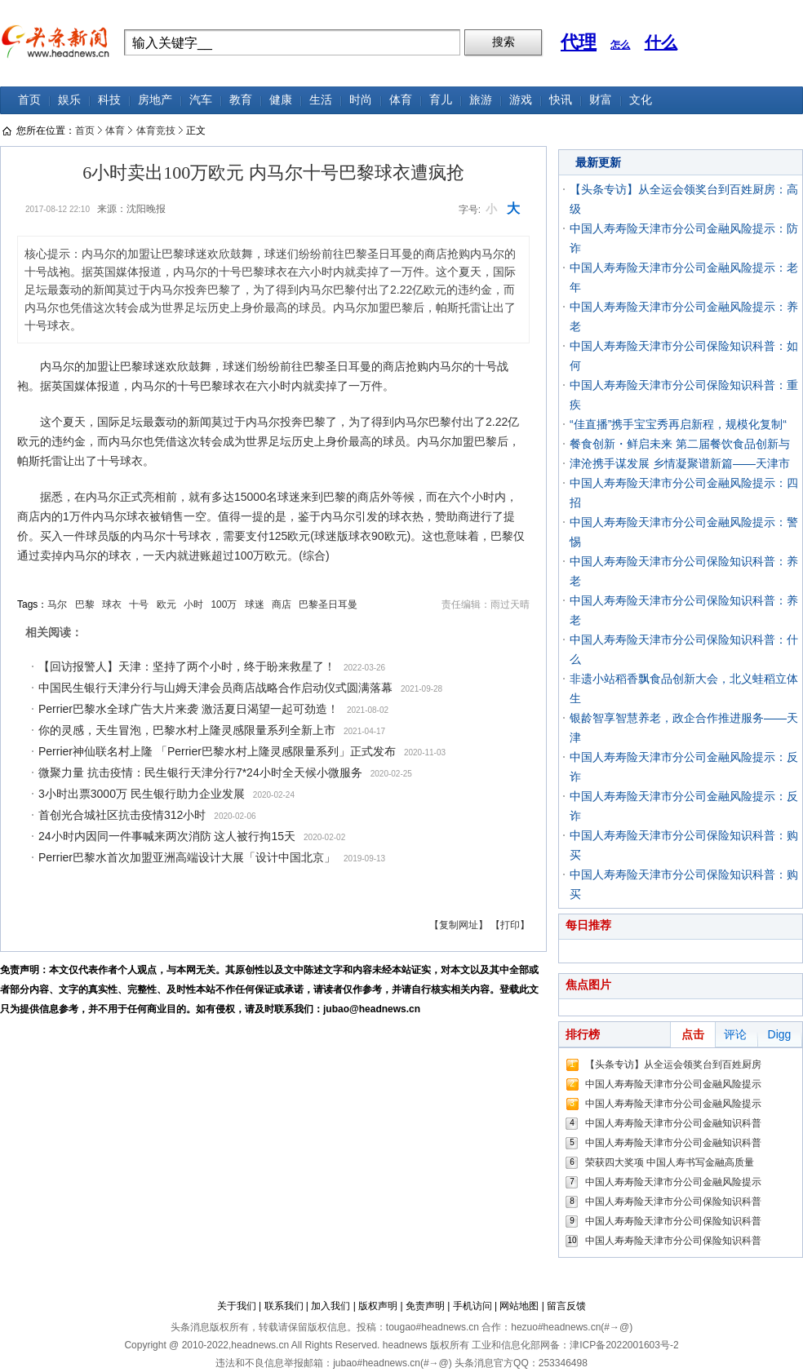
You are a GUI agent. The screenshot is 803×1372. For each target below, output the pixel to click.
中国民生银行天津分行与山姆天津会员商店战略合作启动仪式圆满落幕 (215, 687)
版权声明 (377, 1306)
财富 (600, 100)
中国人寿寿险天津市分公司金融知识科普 (673, 1123)
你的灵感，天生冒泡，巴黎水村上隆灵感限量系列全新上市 (186, 730)
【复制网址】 (458, 925)
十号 (139, 604)
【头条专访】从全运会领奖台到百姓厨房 (673, 1064)
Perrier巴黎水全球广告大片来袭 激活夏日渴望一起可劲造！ (188, 708)
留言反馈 (566, 1306)
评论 (735, 1034)
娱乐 (69, 100)
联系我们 (284, 1306)
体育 (400, 100)
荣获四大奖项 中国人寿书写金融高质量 (669, 1162)
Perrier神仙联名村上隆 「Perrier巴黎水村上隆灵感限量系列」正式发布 (217, 751)
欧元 (166, 604)
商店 (281, 604)
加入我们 (330, 1306)
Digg (780, 1034)
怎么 (620, 45)
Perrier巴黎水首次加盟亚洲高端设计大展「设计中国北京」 (186, 857)
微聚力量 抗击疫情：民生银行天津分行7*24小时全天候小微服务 (200, 772)
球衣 (112, 604)
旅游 (480, 100)
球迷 (254, 604)
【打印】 (510, 925)
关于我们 (236, 1306)
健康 (280, 100)
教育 (240, 100)
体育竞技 (155, 130)
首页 (29, 100)
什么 (661, 42)
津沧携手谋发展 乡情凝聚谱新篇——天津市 (680, 463)
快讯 (560, 100)
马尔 (57, 604)
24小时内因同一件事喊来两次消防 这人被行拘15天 (166, 836)
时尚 (360, 100)
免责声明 (425, 1306)
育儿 (440, 100)
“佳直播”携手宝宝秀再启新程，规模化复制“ (678, 424)
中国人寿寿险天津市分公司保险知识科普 (673, 1201)
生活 (320, 100)
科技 (109, 100)
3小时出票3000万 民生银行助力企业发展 (141, 793)
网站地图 (519, 1306)
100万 (224, 604)
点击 (692, 1034)
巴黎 (85, 604)
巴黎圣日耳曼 (328, 604)
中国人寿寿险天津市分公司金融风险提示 (673, 1084)
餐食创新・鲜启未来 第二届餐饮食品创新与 (680, 443)
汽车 (200, 100)
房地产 (155, 100)
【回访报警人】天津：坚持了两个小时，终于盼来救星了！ (186, 666)
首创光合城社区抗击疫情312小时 (122, 814)
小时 (193, 604)
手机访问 (472, 1306)
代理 (579, 42)
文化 (640, 100)
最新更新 (598, 162)
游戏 (520, 100)
